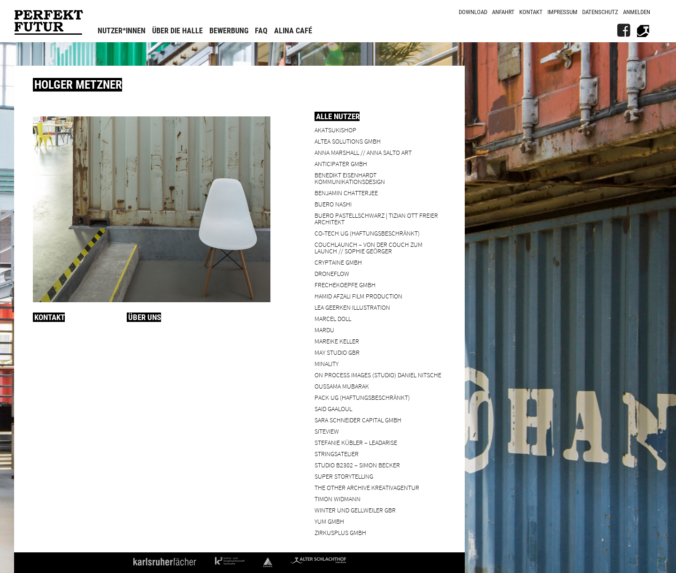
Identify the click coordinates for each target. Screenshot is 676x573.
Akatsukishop (335, 130)
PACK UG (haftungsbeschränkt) (362, 397)
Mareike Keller (337, 341)
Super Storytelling (344, 476)
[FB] (623, 30)
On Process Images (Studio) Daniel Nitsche (378, 375)
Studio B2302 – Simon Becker (357, 465)
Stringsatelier (337, 454)
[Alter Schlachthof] (643, 30)
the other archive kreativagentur (367, 487)
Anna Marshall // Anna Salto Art (363, 152)
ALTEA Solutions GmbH (348, 141)
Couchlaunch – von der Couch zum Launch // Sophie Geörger (368, 247)
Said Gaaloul (333, 409)
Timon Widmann (338, 499)
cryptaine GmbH (338, 262)
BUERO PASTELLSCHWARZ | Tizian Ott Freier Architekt (376, 218)
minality (326, 363)
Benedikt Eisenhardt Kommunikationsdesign (350, 178)
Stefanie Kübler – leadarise (356, 442)
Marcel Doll (333, 318)
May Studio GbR (337, 352)
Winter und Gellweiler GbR (355, 510)
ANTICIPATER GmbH (341, 164)
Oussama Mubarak (342, 386)
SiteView (327, 431)
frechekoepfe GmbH (345, 285)
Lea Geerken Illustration (352, 307)
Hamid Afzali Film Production (358, 296)
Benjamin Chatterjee (346, 193)
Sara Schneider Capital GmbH (358, 420)
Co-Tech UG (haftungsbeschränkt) (367, 233)
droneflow (332, 273)
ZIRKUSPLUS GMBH (340, 532)
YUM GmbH (329, 521)
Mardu (324, 330)
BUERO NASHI (333, 204)
